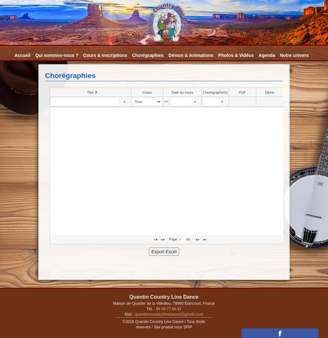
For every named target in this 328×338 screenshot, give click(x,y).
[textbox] (85, 101)
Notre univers (294, 55)
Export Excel (164, 251)
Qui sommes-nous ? (56, 55)
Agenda (266, 55)
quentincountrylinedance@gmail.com (168, 314)
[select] (147, 102)
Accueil (22, 55)
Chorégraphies (148, 55)
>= (166, 101)
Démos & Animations (190, 55)
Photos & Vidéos (236, 55)
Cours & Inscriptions (105, 55)
